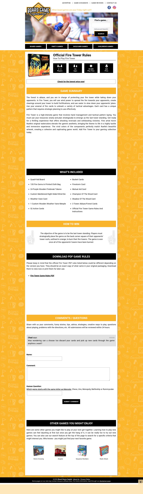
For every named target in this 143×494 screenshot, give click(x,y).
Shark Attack (104, 459)
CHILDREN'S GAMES (105, 46)
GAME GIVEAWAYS (81, 3)
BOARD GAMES (35, 46)
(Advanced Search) (101, 29)
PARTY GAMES (57, 46)
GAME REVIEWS (97, 3)
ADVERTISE (66, 3)
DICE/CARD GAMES (80, 46)
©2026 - (63, 479)
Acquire (60, 459)
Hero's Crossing (38, 459)
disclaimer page (105, 481)
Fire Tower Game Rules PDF (42, 275)
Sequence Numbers (82, 459)
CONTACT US (111, 3)
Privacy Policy (85, 479)
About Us (76, 479)
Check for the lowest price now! (71, 81)
